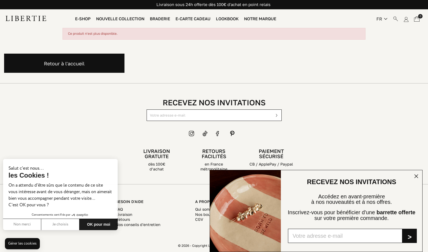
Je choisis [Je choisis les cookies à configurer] (22, 224)
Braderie (160, 19)
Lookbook (227, 19)
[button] (22, 244)
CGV (199, 219)
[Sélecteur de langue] (381, 19)
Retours (123, 219)
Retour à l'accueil (64, 63)
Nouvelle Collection (120, 19)
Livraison (124, 214)
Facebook (218, 133)
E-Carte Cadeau (193, 19)
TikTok (205, 133)
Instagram (191, 133)
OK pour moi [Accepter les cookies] (60, 224)
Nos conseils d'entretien (138, 224)
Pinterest (232, 133)
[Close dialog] (416, 176)
